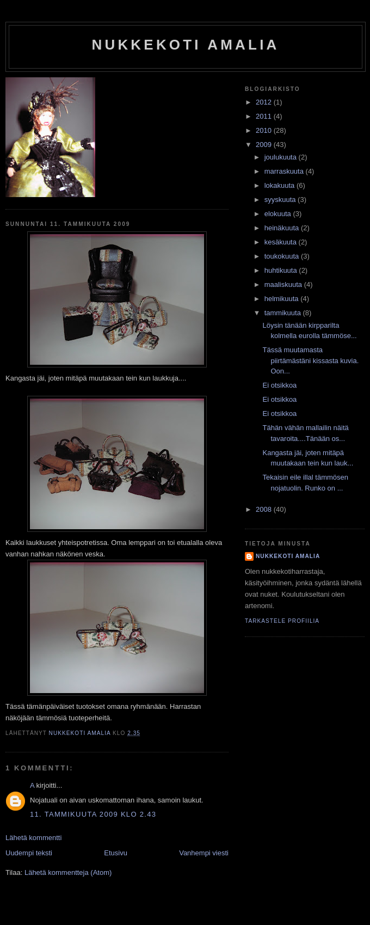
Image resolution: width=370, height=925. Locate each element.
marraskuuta (285, 171)
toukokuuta (282, 256)
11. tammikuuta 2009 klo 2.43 (93, 814)
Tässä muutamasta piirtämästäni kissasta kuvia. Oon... (310, 360)
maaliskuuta (284, 284)
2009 (265, 144)
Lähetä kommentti (33, 838)
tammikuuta (283, 313)
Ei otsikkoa (279, 385)
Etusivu (115, 853)
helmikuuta (282, 299)
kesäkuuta (281, 242)
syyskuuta (281, 199)
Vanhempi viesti (204, 853)
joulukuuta (281, 157)
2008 (265, 509)
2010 (265, 130)
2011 (265, 116)
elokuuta (278, 214)
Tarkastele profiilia (282, 621)
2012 (265, 102)
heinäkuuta (282, 228)
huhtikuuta (281, 270)
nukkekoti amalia (185, 44)
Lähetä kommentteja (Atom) (68, 872)
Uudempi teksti (28, 853)
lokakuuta (280, 185)
